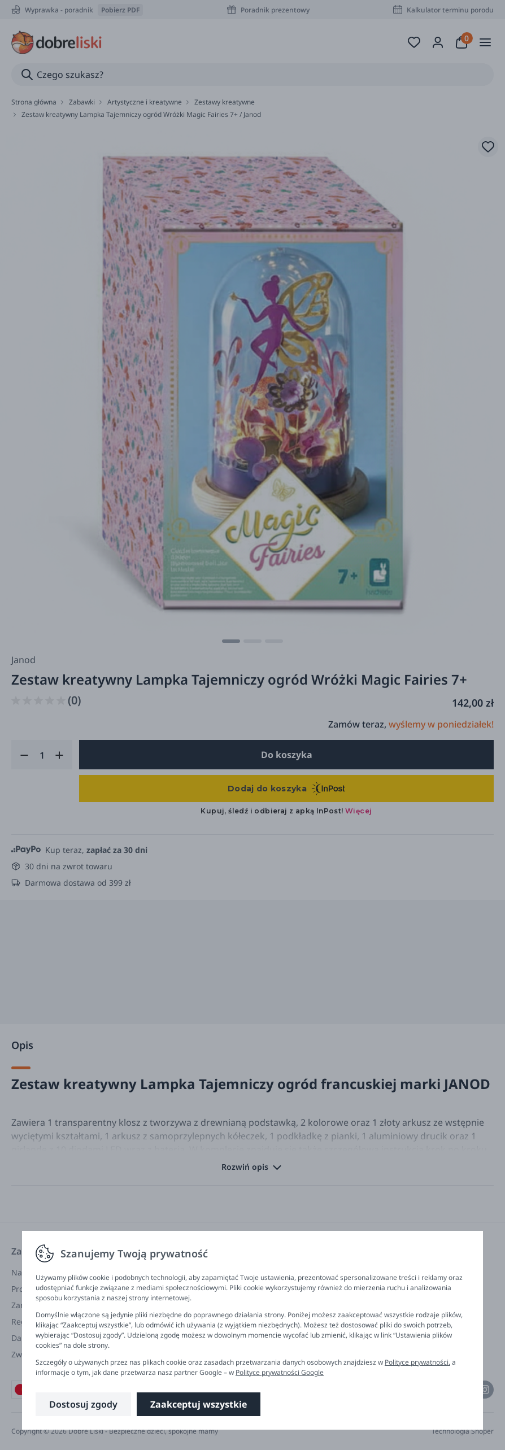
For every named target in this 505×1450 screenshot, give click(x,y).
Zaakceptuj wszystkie (198, 1404)
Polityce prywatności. (417, 1362)
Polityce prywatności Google (280, 1372)
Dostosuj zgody (83, 1404)
